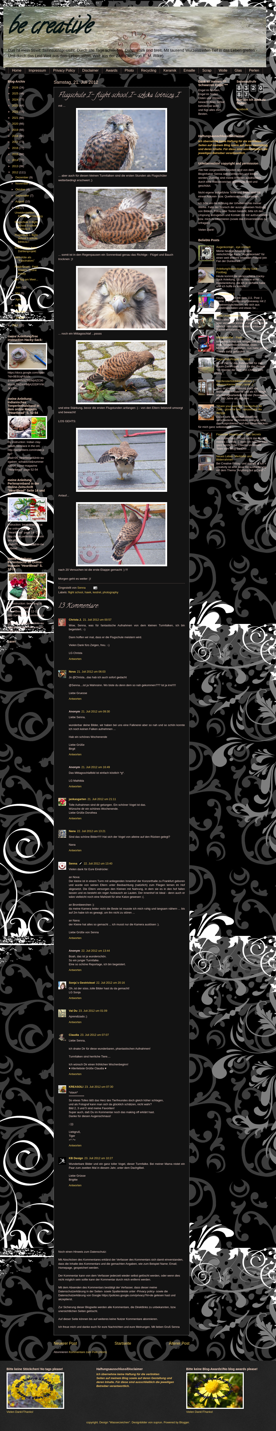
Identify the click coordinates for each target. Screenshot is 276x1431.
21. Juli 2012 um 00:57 (97, 619)
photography (111, 592)
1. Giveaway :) (225, 294)
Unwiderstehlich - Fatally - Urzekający (29, 214)
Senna (81, 587)
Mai (18, 293)
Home (16, 70)
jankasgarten (77, 799)
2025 (15, 93)
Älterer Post (179, 1343)
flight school (75, 592)
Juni (18, 287)
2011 (15, 325)
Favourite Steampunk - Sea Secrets (238, 434)
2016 (15, 148)
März (18, 305)
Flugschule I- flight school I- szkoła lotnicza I (26, 238)
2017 (15, 141)
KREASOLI (76, 1086)
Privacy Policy (64, 70)
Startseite (123, 1343)
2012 (15, 172)
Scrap (206, 70)
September (22, 195)
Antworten (75, 659)
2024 (15, 99)
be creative (49, 28)
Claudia (74, 1034)
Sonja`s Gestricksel (82, 982)
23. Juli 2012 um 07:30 (99, 1086)
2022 (15, 111)
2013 (15, 166)
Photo (129, 70)
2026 (15, 87)
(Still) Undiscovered (228, 315)
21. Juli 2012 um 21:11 (101, 799)
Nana (72, 831)
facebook (242, 109)
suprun (158, 1422)
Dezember (22, 177)
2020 (15, 123)
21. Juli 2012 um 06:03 (91, 671)
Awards (111, 70)
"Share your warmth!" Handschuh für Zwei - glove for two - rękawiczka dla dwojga (239, 409)
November (22, 183)
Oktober (20, 189)
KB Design (76, 1158)
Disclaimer (90, 70)
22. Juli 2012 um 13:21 (91, 831)
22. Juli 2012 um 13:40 (98, 863)
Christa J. (75, 619)
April (18, 299)
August (20, 201)
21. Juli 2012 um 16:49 (95, 767)
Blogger (184, 1422)
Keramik (169, 70)
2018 (15, 136)
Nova (72, 671)
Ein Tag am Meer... (26, 279)
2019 (15, 129)
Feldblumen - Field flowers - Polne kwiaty (26, 270)
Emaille (189, 70)
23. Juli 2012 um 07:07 (94, 1034)
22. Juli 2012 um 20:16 (110, 982)
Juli (17, 207)
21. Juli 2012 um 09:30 (95, 711)
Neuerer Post (65, 1343)
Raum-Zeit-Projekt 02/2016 (233, 359)
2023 (15, 105)
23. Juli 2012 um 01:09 (93, 1010)
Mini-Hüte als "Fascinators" (25, 259)
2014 (15, 160)
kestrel (97, 592)
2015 (15, 154)
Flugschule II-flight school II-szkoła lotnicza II (26, 225)
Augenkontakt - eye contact (233, 247)
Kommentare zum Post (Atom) (88, 1352)
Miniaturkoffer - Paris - (230, 337)
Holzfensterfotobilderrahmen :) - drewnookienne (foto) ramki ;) (236, 382)
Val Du (73, 1010)
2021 (15, 117)
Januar (20, 317)
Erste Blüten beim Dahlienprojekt (26, 249)
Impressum (37, 70)
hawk (88, 592)
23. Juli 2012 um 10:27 (98, 1158)
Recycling (148, 70)
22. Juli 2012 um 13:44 (95, 950)
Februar (20, 311)
